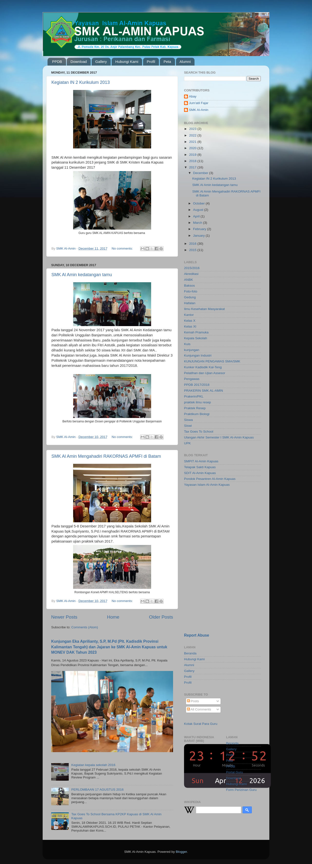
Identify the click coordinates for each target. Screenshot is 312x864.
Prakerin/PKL (194, 396)
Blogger (181, 852)
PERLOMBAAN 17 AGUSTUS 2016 (97, 789)
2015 (193, 250)
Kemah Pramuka (196, 332)
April (197, 216)
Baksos (189, 285)
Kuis (187, 344)
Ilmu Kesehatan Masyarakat (204, 309)
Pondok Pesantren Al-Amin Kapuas (209, 479)
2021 (193, 142)
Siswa (188, 420)
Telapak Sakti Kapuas (200, 467)
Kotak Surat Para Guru (200, 724)
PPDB (57, 61)
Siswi (188, 425)
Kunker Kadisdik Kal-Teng (203, 367)
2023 (193, 129)
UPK (187, 443)
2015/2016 (192, 268)
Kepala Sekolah (195, 338)
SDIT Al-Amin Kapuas (200, 473)
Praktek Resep (195, 408)
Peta (167, 61)
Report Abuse (196, 635)
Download (78, 61)
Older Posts (161, 617)
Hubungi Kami (126, 61)
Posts (193, 701)
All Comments (199, 709)
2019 (193, 154)
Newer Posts (64, 617)
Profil (151, 61)
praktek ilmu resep (197, 402)
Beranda (190, 653)
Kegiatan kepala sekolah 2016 (93, 765)
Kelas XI (190, 326)
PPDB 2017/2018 (196, 385)
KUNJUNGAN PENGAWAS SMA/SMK (212, 361)
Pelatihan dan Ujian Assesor (204, 373)
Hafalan (189, 303)
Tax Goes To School (198, 431)
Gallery (101, 61)
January (199, 235)
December (201, 173)
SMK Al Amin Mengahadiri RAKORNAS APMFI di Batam (106, 456)
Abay (192, 96)
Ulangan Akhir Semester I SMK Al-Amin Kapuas (219, 437)
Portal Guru (234, 772)
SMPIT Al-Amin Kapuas (201, 461)
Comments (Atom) (84, 627)
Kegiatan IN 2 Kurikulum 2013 (80, 82)
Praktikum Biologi (196, 414)
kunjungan (191, 350)
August (198, 210)
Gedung (190, 297)
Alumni (185, 61)
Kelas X (189, 320)
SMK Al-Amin (198, 110)
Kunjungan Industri (198, 355)
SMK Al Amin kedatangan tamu (81, 274)
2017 (193, 167)
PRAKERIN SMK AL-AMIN (203, 390)
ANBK (188, 280)
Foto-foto (190, 291)
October (199, 203)
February (200, 229)
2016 (193, 243)
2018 (193, 161)
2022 (193, 135)
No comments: (123, 248)
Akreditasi (191, 274)
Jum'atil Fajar (198, 103)
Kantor (189, 315)
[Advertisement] (214, 525)
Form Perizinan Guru (241, 790)
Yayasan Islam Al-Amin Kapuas (207, 484)
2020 (193, 148)
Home (113, 617)
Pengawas (191, 379)
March (198, 222)
